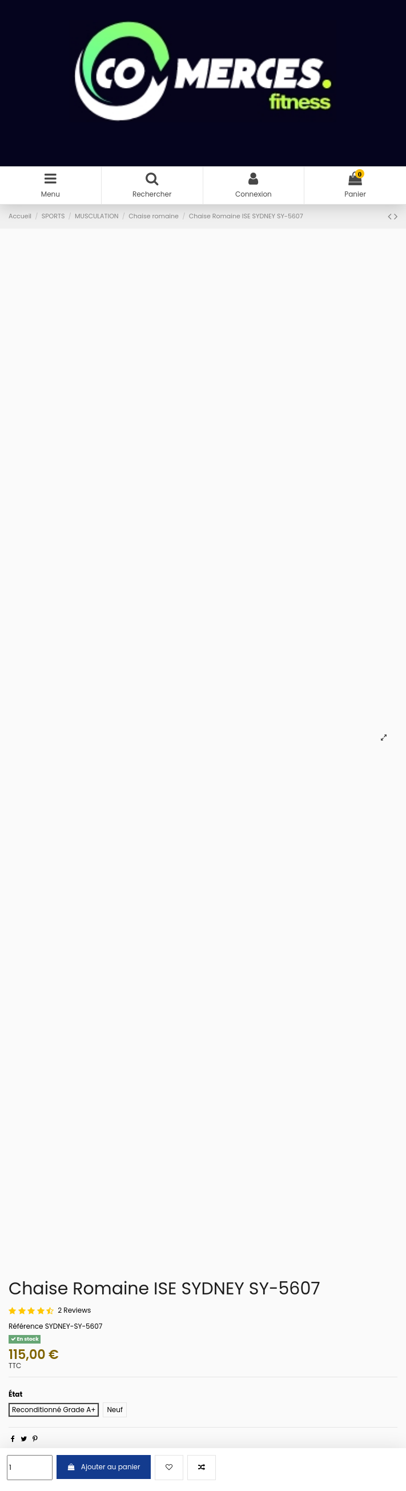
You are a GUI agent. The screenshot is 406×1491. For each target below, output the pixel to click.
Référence (26, 1326)
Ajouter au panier (103, 1467)
